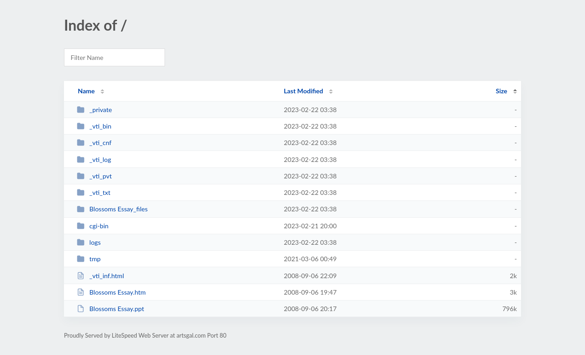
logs (89, 242)
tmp (89, 259)
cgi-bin (92, 226)
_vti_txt (93, 192)
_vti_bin (94, 126)
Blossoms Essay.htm (111, 292)
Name (86, 91)
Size (501, 91)
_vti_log (94, 159)
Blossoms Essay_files (112, 209)
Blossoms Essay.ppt (110, 308)
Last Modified (303, 91)
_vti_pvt (94, 176)
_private (94, 109)
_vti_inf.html (100, 276)
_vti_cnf (94, 142)
